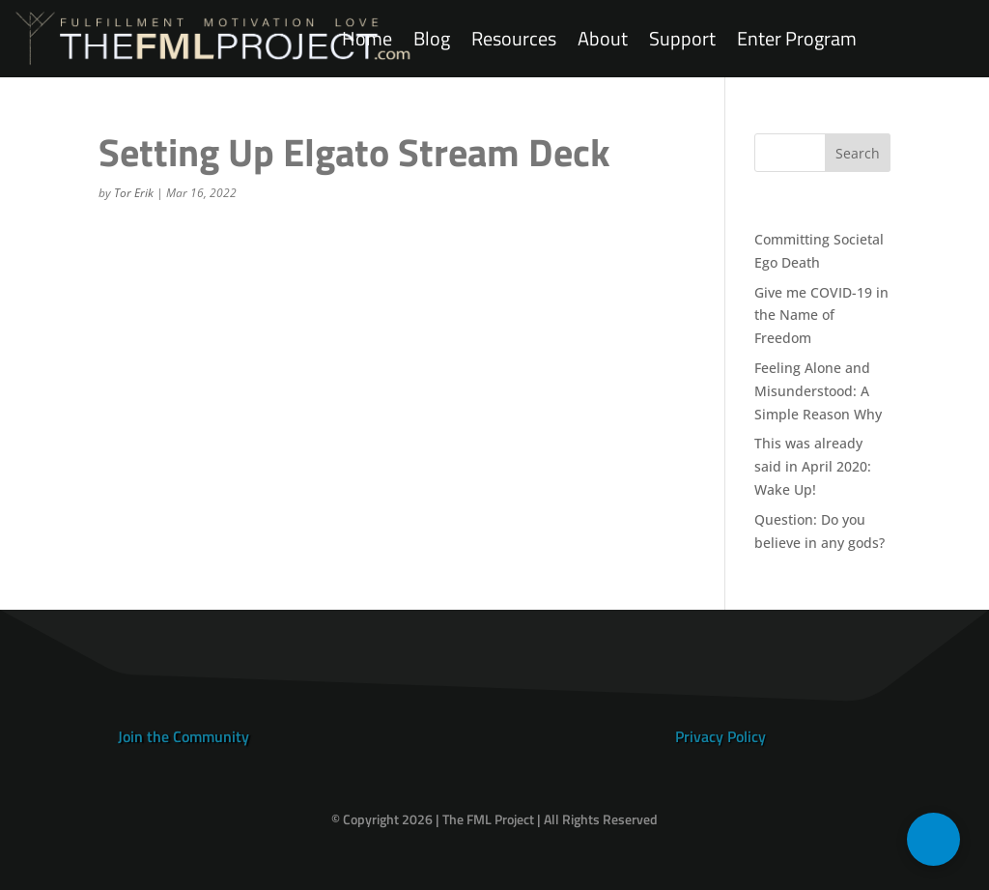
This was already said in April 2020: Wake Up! (812, 466)
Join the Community (183, 736)
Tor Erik (134, 193)
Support (682, 39)
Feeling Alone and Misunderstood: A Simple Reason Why (818, 391)
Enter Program (797, 39)
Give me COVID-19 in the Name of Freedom (821, 315)
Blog (431, 39)
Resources (513, 39)
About (603, 39)
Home (367, 39)
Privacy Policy (720, 736)
